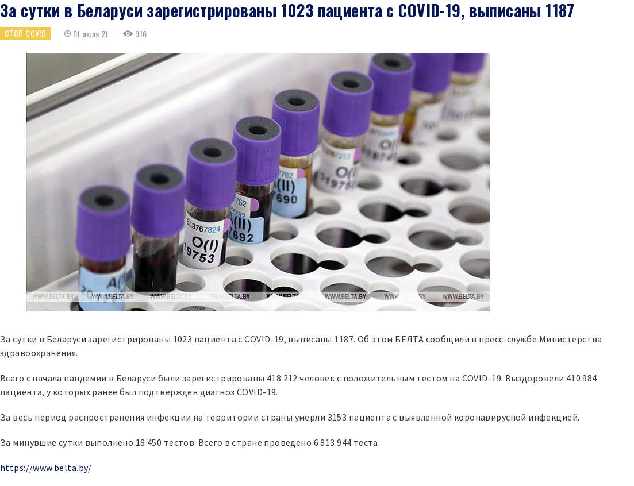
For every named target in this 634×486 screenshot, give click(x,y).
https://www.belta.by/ (46, 467)
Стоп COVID (25, 33)
